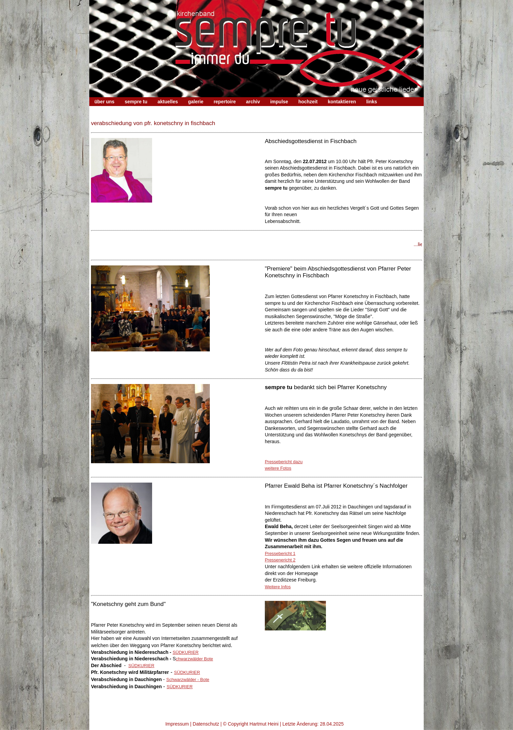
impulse (279, 101)
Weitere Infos (278, 586)
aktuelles (168, 101)
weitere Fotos (278, 468)
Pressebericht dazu (284, 461)
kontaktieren (342, 101)
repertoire (225, 101)
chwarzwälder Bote (194, 658)
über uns (104, 101)
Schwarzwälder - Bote (187, 679)
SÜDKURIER (185, 652)
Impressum (177, 724)
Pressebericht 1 (280, 553)
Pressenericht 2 (280, 559)
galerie (195, 101)
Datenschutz (206, 724)
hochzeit (308, 101)
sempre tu (136, 101)
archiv (253, 101)
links (371, 101)
